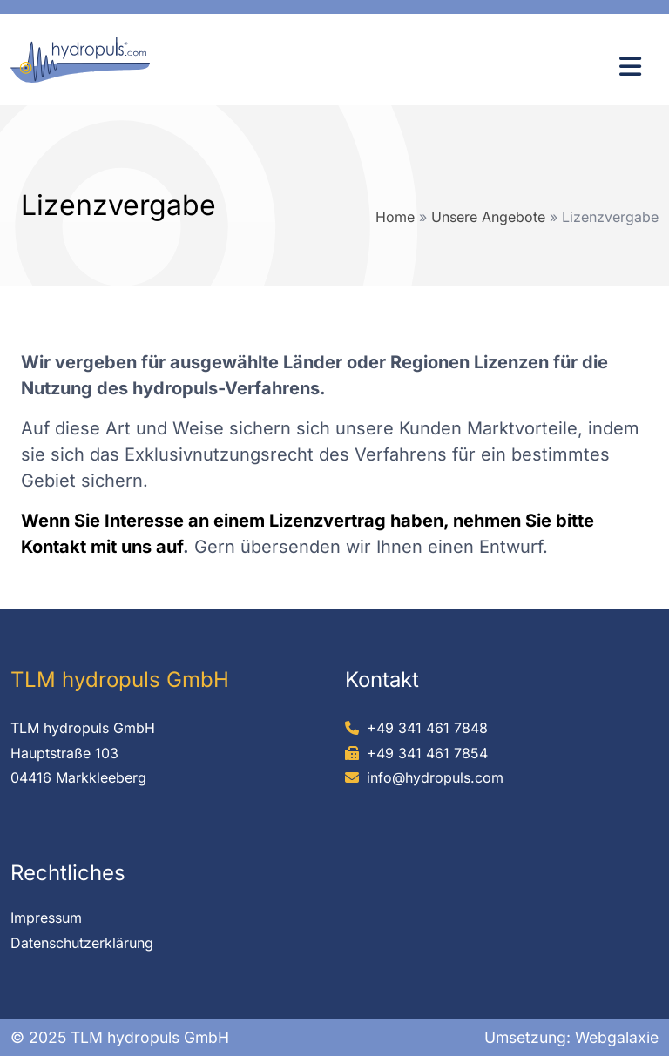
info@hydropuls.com (435, 777)
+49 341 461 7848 (427, 728)
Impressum (46, 917)
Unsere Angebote (488, 216)
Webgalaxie (617, 1037)
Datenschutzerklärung (81, 943)
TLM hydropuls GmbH (82, 728)
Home (395, 216)
